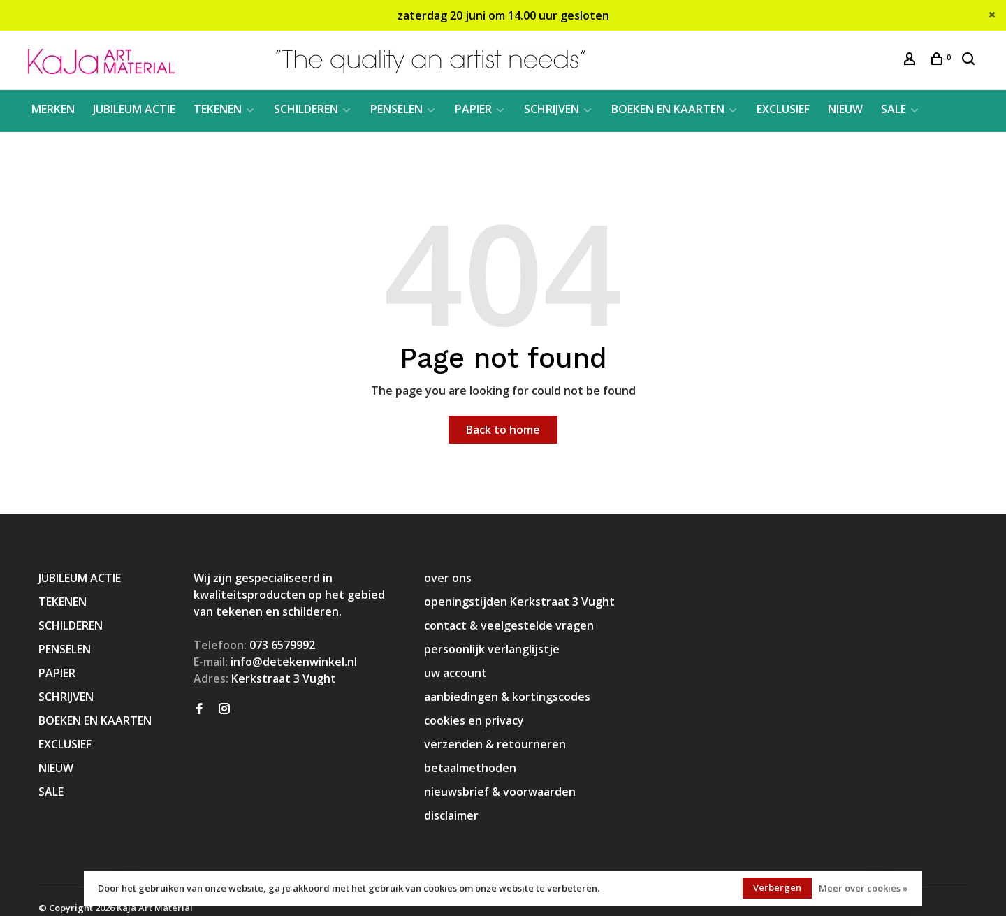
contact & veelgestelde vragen (509, 625)
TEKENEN (218, 109)
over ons (448, 578)
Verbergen (777, 887)
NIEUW (845, 109)
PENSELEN (396, 109)
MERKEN (53, 109)
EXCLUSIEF (783, 109)
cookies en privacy (474, 720)
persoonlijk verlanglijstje (492, 649)
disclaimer (451, 815)
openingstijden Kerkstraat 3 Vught (519, 601)
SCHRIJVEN (551, 109)
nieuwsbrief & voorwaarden (500, 791)
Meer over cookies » (863, 888)
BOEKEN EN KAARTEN (667, 109)
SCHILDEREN (306, 109)
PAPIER (473, 109)
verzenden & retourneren (495, 744)
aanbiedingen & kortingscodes (507, 696)
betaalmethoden (470, 768)
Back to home (503, 429)
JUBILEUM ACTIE (134, 109)
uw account (455, 673)
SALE (893, 109)
